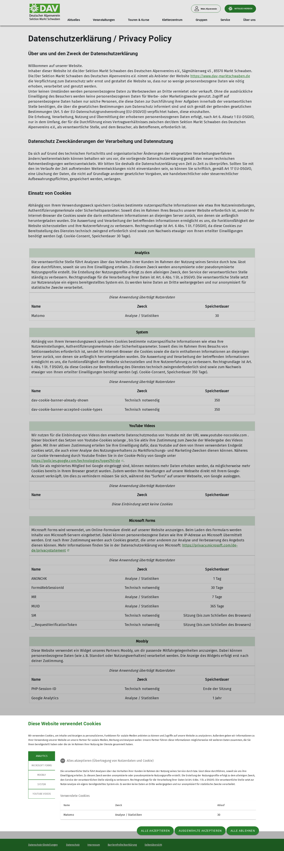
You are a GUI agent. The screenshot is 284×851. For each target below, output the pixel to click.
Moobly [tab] (41, 775)
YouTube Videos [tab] (41, 793)
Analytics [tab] (41, 756)
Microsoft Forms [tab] (42, 765)
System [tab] (41, 784)
